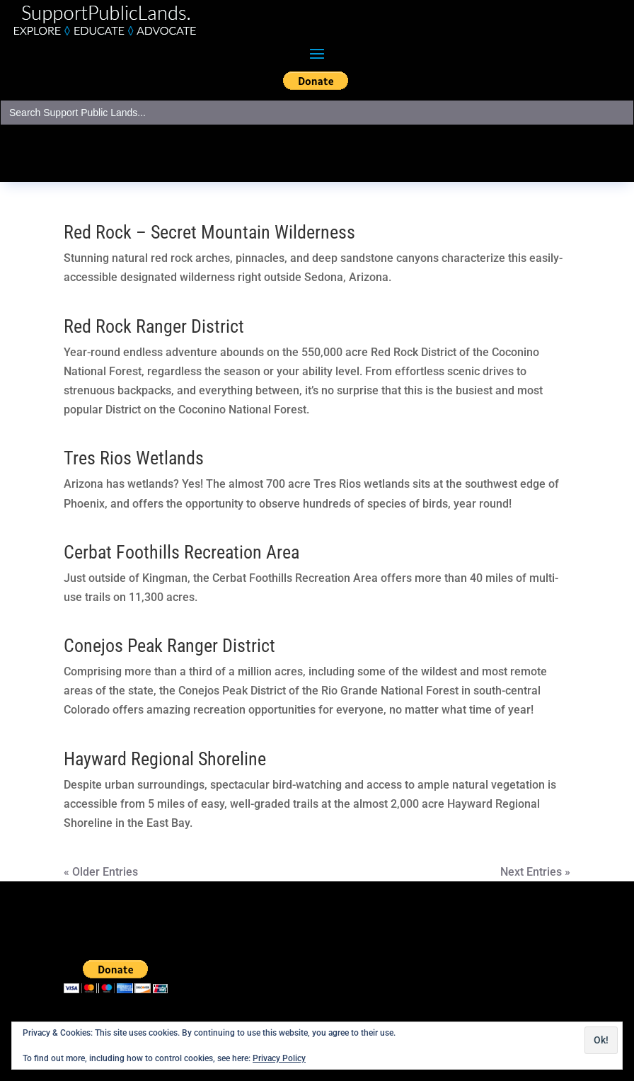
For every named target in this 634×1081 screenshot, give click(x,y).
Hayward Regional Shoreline (165, 759)
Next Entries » (535, 872)
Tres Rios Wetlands (134, 458)
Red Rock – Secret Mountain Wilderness (209, 232)
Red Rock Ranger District (154, 326)
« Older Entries (101, 872)
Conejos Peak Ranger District (169, 645)
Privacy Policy (279, 1058)
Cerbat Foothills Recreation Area (181, 552)
